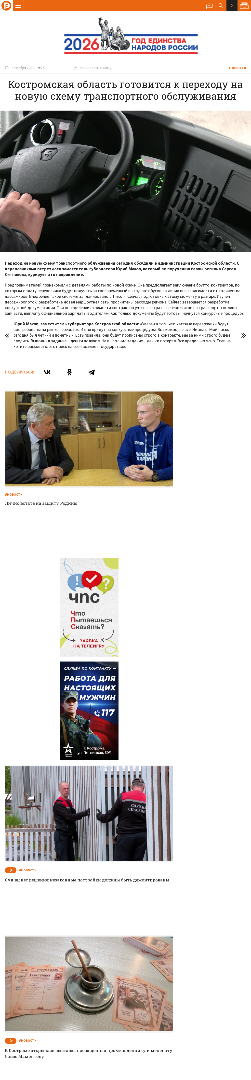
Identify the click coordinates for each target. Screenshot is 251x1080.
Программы (186, 969)
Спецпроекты (116, 969)
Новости (90, 969)
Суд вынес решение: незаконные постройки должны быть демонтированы (180, 618)
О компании (65, 969)
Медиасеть (236, 1074)
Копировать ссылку (92, 67)
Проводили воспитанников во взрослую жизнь (184, 897)
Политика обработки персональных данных (167, 1057)
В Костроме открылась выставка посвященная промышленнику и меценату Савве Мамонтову (61, 759)
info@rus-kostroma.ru (51, 1002)
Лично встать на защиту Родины (43, 474)
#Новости (237, 68)
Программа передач (151, 969)
